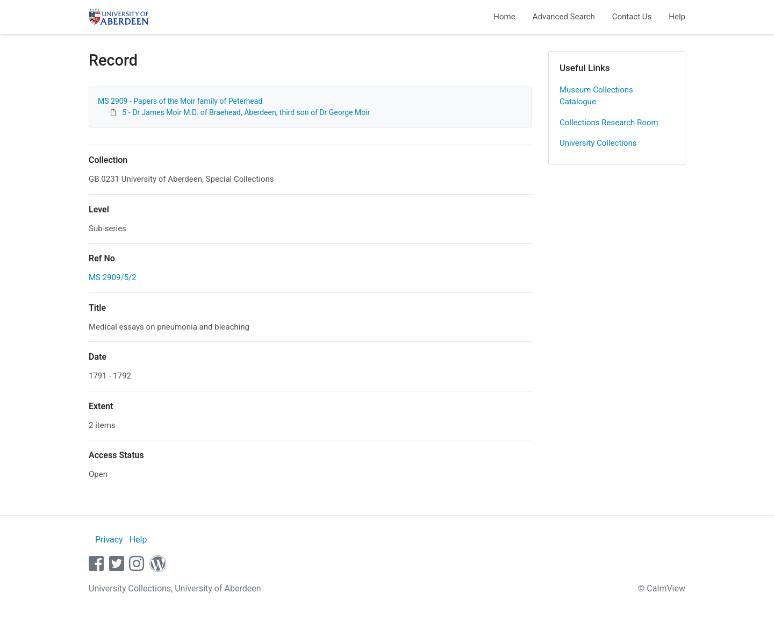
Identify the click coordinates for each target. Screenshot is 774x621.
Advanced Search (564, 17)
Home (504, 17)
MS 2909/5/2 (113, 277)
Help (677, 17)
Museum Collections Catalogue (596, 96)
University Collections (598, 143)
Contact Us (632, 17)
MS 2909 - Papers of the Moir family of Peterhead (180, 101)
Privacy (109, 539)
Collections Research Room (609, 122)
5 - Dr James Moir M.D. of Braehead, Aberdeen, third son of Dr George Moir (246, 112)
